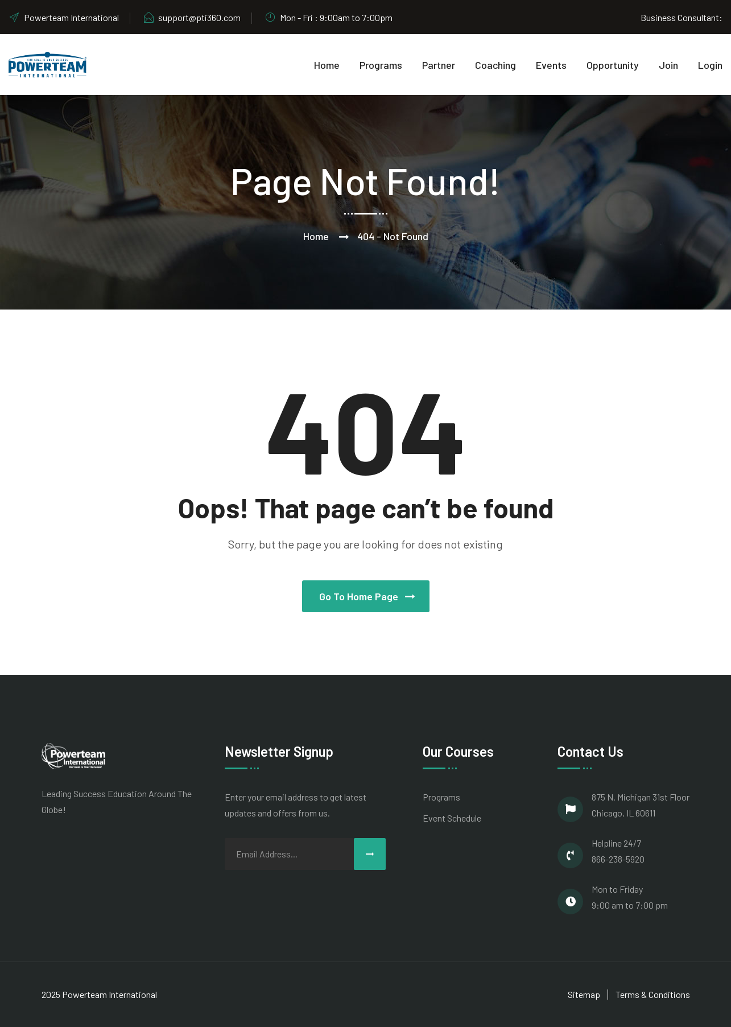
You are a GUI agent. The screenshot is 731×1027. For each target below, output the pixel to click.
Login (710, 65)
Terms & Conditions (653, 994)
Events (551, 65)
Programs (381, 65)
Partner (438, 65)
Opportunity (613, 65)
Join (668, 65)
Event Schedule (452, 817)
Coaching (495, 65)
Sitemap (584, 994)
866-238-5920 (618, 858)
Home (327, 65)
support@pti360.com (192, 17)
